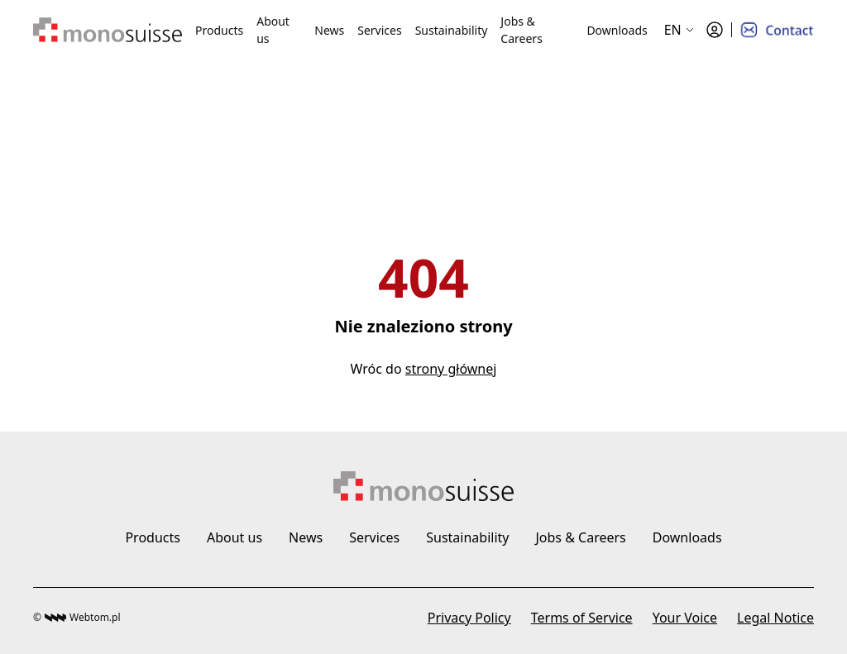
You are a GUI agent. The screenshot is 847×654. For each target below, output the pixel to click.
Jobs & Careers (521, 29)
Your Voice (685, 618)
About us (273, 29)
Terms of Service (582, 618)
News (329, 30)
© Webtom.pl (77, 617)
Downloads (616, 30)
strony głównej (451, 369)
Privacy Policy (469, 618)
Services (379, 30)
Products (219, 30)
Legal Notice (775, 618)
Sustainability (451, 30)
